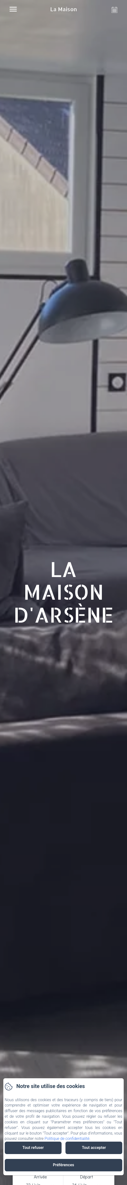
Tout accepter (94, 1147)
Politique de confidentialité (67, 1138)
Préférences (63, 1165)
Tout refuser (33, 1147)
